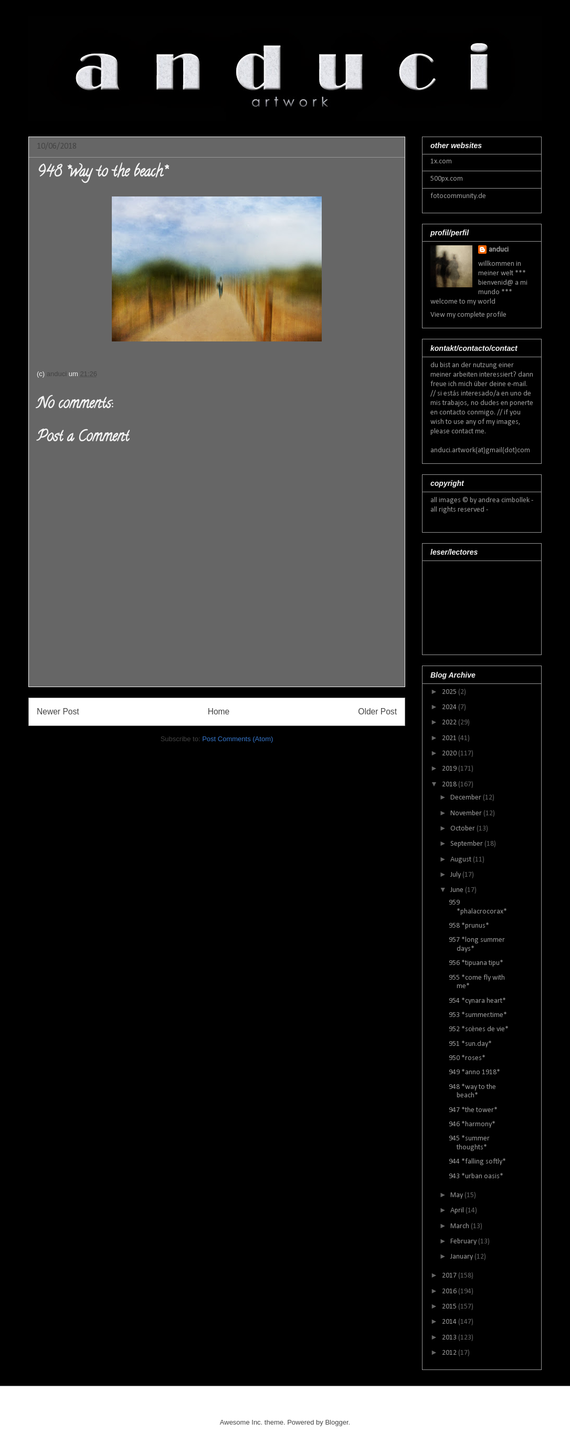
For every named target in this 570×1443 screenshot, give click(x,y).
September (467, 844)
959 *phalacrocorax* (478, 907)
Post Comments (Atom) (237, 739)
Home (219, 711)
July (456, 875)
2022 (450, 722)
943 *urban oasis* (476, 1176)
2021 (450, 738)
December (466, 798)
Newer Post (58, 711)
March (460, 1226)
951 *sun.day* (470, 1044)
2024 (450, 707)
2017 (450, 1276)
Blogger (336, 1422)
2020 (450, 753)
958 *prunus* (469, 926)
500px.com (446, 179)
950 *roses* (467, 1058)
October (463, 829)
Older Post (377, 711)
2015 (450, 1307)
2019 (450, 769)
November (466, 813)
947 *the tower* (473, 1110)
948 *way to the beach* (472, 1091)
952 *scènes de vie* (479, 1029)
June (457, 890)
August (461, 860)
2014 (450, 1322)
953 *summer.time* (478, 1015)
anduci (499, 250)
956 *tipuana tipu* (476, 963)
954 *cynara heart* (477, 1001)
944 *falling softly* (477, 1162)
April (458, 1210)
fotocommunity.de (458, 196)
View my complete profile (468, 315)
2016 (450, 1291)
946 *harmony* (472, 1124)
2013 (450, 1338)
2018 (450, 784)
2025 (450, 692)
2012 (450, 1353)
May (457, 1195)
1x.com (441, 161)
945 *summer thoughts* (469, 1143)
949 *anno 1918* (474, 1072)
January (462, 1257)
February (464, 1241)
